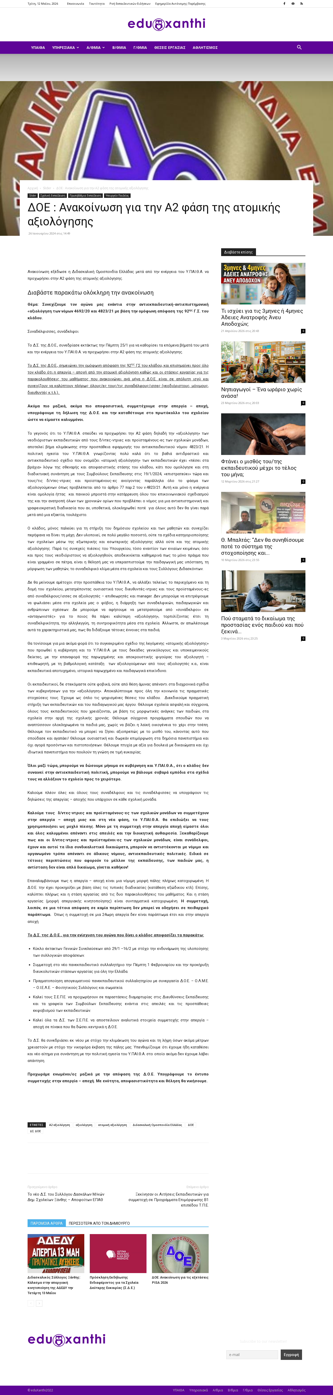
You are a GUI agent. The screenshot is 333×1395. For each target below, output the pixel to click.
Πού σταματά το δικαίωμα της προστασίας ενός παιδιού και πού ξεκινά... (262, 625)
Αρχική (33, 188)
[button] (299, 47)
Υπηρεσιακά (65, 47)
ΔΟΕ (191, 1125)
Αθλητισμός (205, 47)
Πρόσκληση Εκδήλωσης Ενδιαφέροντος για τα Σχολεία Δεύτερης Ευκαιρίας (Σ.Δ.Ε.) (114, 1282)
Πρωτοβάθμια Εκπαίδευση (85, 195)
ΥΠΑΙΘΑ (38, 47)
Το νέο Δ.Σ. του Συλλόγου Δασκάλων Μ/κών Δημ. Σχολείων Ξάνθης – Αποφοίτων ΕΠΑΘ (66, 1197)
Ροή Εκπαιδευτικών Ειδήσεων (130, 3)
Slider (47, 188)
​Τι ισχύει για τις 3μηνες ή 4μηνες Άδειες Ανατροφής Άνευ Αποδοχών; (262, 317)
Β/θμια (119, 47)
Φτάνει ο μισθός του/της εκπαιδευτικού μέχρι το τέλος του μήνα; (259, 468)
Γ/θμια (140, 47)
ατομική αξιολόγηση (112, 1125)
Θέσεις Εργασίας (169, 47)
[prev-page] (31, 1303)
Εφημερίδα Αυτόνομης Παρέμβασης (180, 3)
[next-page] (39, 1303)
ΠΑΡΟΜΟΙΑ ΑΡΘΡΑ (47, 1223)
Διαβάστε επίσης (238, 252)
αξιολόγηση (84, 1125)
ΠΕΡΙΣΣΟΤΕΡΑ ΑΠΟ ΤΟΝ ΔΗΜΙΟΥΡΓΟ (99, 1223)
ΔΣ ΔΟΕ (35, 1131)
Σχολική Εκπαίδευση (53, 195)
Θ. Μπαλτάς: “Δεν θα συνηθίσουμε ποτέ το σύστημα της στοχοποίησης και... (262, 546)
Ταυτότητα (97, 3)
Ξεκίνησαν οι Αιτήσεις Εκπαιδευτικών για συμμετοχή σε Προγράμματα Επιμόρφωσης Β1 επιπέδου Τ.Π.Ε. (169, 1200)
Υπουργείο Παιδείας (117, 195)
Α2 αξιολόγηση (59, 1125)
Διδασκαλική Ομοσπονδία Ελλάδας (157, 1125)
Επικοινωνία (75, 3)
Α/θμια (96, 47)
